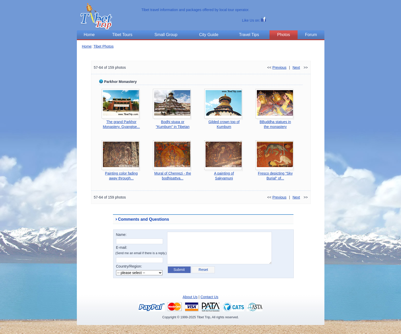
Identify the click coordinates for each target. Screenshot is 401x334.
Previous (279, 67)
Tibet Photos (103, 46)
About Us (190, 297)
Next (296, 67)
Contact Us (209, 297)
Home (87, 46)
